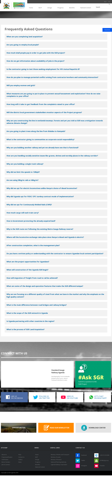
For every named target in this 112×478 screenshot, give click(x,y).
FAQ (109, 1)
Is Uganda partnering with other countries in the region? (31, 321)
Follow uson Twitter (44, 397)
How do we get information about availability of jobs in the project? (35, 61)
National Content (85, 8)
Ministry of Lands (56, 457)
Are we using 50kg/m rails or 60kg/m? (22, 180)
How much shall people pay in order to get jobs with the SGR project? (36, 53)
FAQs (19, 454)
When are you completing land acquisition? (25, 36)
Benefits (72, 8)
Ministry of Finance (56, 459)
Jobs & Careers (6, 464)
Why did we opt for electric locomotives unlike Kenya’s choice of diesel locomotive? (42, 188)
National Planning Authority (58, 462)
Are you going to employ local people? (23, 45)
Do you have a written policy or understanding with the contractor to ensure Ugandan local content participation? (55, 253)
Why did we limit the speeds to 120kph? (23, 172)
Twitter (83, 460)
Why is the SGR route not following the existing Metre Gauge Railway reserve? (40, 229)
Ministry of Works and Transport (60, 454)
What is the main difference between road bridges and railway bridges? (37, 305)
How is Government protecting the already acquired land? (31, 221)
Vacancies (107, 30)
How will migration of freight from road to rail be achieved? (32, 278)
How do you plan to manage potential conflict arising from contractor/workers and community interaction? (52, 77)
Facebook (84, 455)
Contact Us (21, 457)
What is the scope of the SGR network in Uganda (27, 313)
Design (49, 8)
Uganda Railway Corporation (59, 464)
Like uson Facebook (17, 397)
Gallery (20, 459)
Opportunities (18, 428)
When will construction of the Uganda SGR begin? (27, 270)
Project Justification (7, 457)
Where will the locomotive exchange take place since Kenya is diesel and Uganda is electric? (45, 237)
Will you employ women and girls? (21, 85)
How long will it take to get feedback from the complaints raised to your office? (41, 104)
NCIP (40, 8)
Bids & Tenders (6, 462)
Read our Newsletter (59, 428)
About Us (4, 454)
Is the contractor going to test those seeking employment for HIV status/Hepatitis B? (43, 69)
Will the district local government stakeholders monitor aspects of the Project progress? (44, 112)
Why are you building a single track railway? (25, 164)
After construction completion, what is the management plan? (33, 245)
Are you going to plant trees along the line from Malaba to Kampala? (36, 131)
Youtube (102, 465)
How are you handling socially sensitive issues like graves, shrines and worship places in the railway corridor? (52, 156)
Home (31, 8)
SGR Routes (5, 459)
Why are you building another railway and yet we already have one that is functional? (43, 147)
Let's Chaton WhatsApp (100, 397)
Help (105, 1)
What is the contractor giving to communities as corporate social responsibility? (40, 139)
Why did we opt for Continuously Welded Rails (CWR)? (29, 204)
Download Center (97, 428)
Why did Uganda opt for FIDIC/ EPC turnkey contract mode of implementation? (40, 196)
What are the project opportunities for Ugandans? (28, 262)
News (20, 462)
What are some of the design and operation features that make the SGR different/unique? (45, 286)
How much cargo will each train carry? (23, 213)
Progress (60, 8)
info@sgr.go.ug (104, 460)
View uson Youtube (72, 397)
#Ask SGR (91, 377)
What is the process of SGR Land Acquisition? (26, 329)
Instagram (84, 465)
